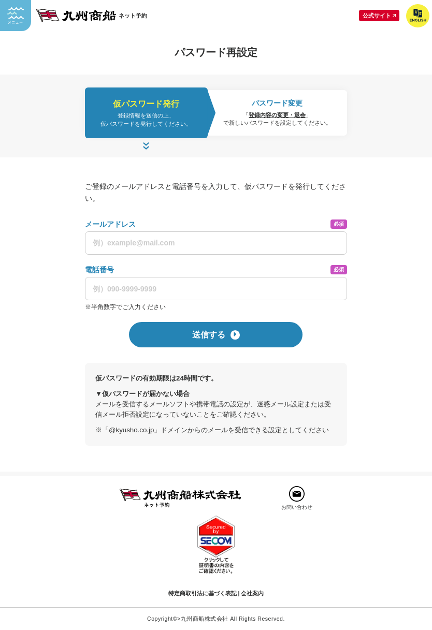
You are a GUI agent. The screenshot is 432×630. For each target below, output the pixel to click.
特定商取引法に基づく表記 (202, 593)
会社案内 (252, 593)
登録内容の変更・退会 (277, 115)
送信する (216, 335)
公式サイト (380, 15)
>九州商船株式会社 (202, 619)
